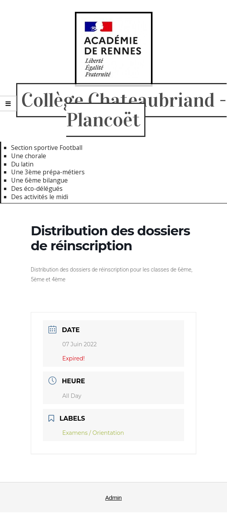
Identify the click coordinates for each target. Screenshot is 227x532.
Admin (113, 497)
